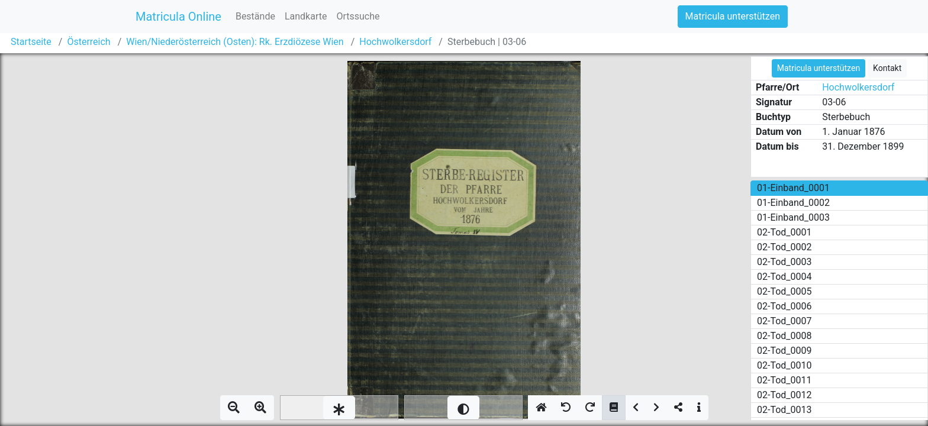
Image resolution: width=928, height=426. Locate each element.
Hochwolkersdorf (395, 41)
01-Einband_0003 (793, 217)
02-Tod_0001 (784, 232)
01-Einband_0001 (793, 187)
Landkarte (306, 16)
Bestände (255, 16)
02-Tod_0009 (784, 350)
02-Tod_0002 (784, 247)
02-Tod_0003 (784, 261)
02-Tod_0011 (784, 380)
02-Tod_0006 (784, 306)
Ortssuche (357, 16)
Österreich (88, 41)
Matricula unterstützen (732, 16)
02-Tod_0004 (784, 276)
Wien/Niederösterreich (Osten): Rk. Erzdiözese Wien (234, 41)
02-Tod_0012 (784, 395)
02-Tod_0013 (784, 409)
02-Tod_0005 (784, 291)
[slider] (339, 407)
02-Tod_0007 (784, 321)
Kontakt (887, 68)
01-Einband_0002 (793, 202)
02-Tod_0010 (784, 365)
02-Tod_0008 (784, 335)
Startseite (31, 41)
